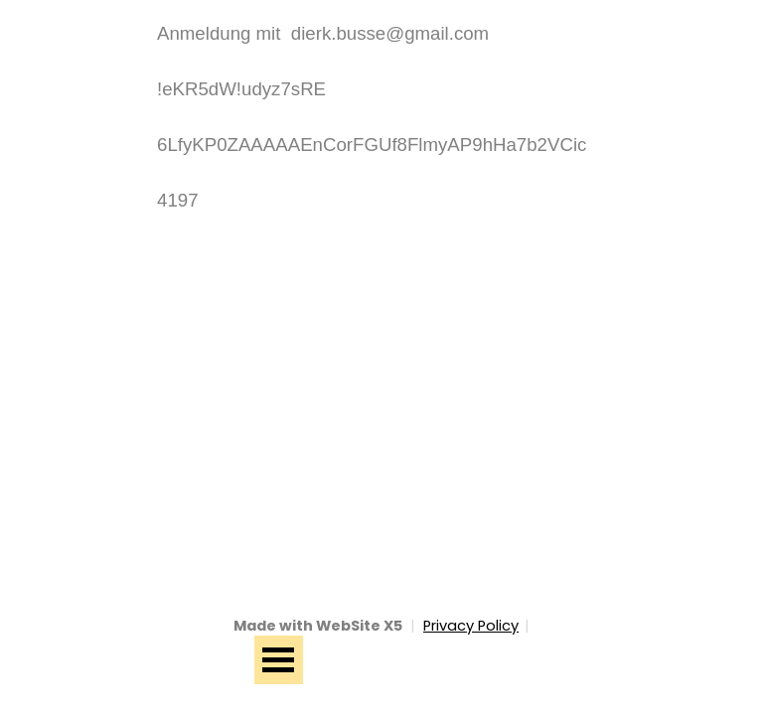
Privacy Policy (471, 626)
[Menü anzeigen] (278, 660)
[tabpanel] (381, 117)
